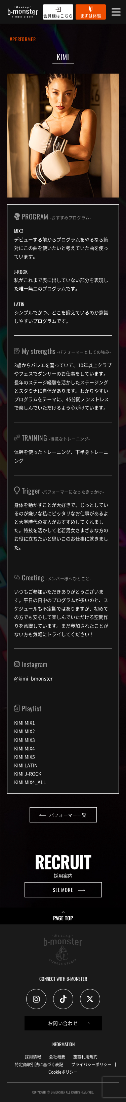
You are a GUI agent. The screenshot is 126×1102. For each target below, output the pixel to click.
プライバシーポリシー (91, 1064)
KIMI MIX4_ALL (30, 782)
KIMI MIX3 (24, 739)
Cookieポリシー (63, 1072)
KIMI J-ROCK (27, 773)
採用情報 (33, 1056)
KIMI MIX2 (24, 731)
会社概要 (57, 1056)
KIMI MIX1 (24, 722)
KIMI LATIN (26, 765)
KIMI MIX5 (24, 756)
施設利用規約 (85, 1056)
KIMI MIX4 (24, 748)
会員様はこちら (58, 16)
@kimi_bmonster (33, 678)
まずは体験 (90, 16)
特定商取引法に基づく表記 (39, 1064)
